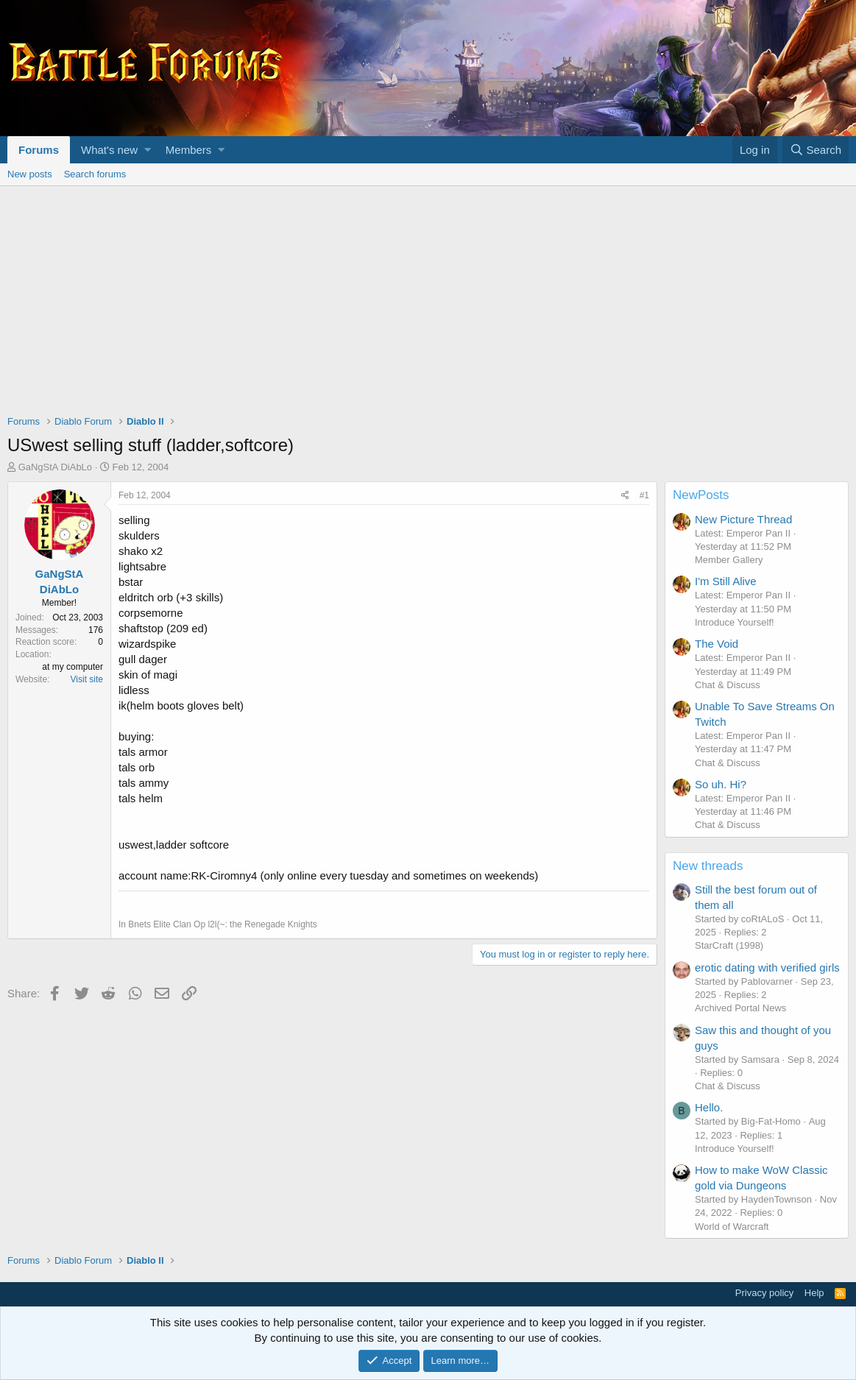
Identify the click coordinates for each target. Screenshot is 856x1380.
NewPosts (701, 495)
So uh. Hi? (720, 784)
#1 (644, 495)
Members (189, 150)
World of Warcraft (731, 1226)
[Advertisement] (428, 297)
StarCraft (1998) (729, 945)
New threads (708, 866)
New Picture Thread (743, 519)
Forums (38, 150)
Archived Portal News (740, 1007)
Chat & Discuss (727, 684)
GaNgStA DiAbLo (55, 467)
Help (814, 1292)
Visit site (87, 679)
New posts (29, 174)
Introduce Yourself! (734, 622)
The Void (716, 643)
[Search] (815, 149)
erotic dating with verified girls (767, 967)
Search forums (95, 174)
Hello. (709, 1107)
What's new (109, 150)
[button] (148, 149)
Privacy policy (764, 1292)
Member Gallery (729, 559)
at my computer (72, 667)
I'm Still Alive (726, 581)
